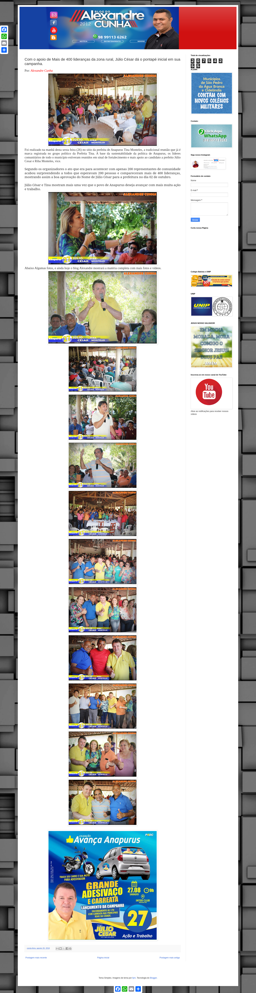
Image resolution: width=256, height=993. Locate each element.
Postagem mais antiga (170, 957)
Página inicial (103, 957)
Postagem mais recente (36, 957)
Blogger (153, 978)
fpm (134, 978)
